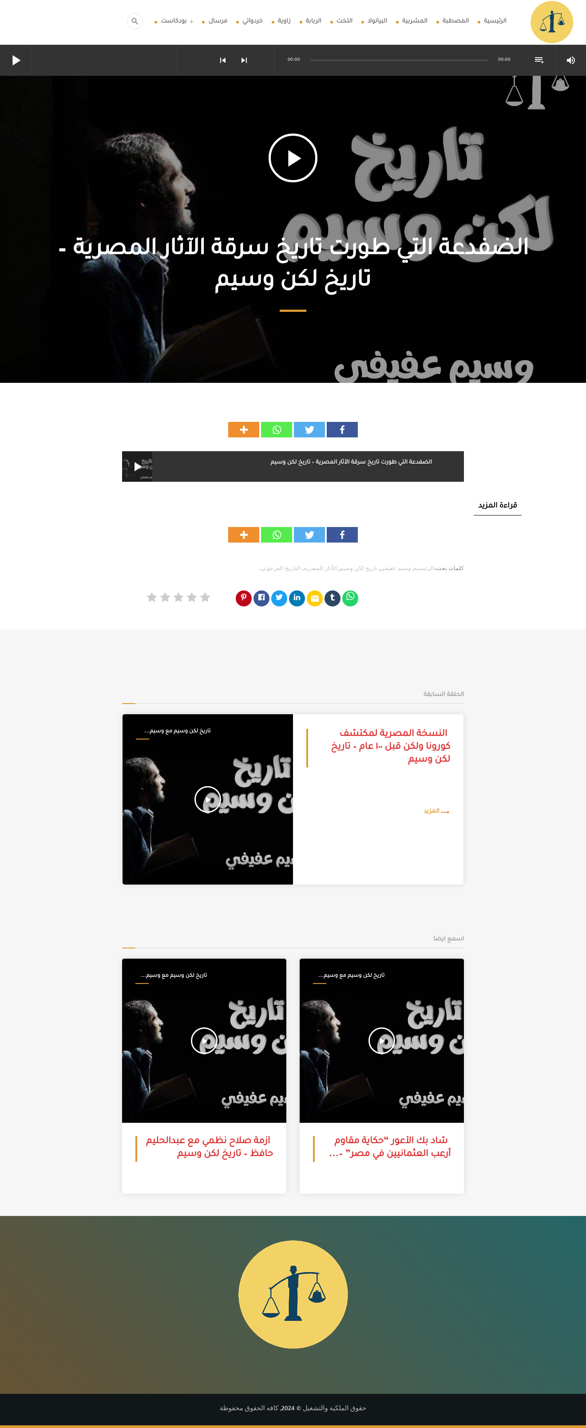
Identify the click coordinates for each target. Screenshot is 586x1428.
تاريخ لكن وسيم (358, 569)
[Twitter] (309, 429)
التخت (344, 22)
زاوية (284, 22)
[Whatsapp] (276, 429)
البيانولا (377, 22)
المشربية (415, 22)
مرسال (217, 22)
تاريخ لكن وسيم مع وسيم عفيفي (180, 732)
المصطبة (456, 22)
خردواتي (252, 22)
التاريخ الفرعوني (281, 569)
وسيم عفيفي (395, 569)
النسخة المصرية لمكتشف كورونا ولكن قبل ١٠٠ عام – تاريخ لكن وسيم (390, 748)
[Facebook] (342, 429)
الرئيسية (495, 22)
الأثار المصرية (320, 569)
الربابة (313, 22)
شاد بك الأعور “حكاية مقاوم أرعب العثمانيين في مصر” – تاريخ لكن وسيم (393, 1155)
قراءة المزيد (497, 507)
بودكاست (173, 22)
